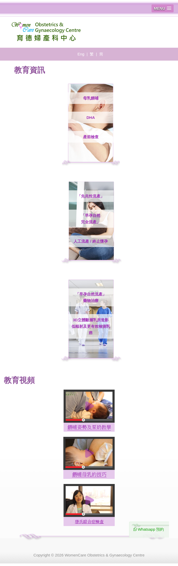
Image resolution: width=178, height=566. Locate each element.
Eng (80, 54)
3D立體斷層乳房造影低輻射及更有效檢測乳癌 (91, 326)
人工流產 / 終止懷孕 (91, 241)
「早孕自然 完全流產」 (90, 218)
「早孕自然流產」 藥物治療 (90, 297)
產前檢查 (91, 137)
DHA (90, 117)
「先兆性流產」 (90, 196)
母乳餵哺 (91, 98)
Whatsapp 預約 (149, 529)
